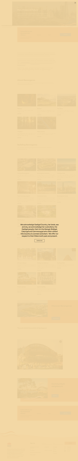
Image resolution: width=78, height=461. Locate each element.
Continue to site (39, 240)
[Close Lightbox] (75, 3)
